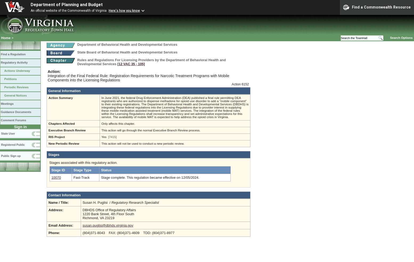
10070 (56, 178)
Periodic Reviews (16, 87)
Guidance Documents (16, 112)
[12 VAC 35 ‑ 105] (131, 64)
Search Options (401, 37)
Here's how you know (124, 11)
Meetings (7, 103)
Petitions (10, 79)
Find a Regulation (13, 54)
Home (6, 38)
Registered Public (13, 144)
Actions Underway (17, 70)
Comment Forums (13, 120)
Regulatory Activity (14, 62)
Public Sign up (11, 155)
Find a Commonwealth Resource (377, 7)
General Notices (15, 95)
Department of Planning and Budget (67, 4)
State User (8, 133)
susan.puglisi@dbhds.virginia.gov (108, 225)
